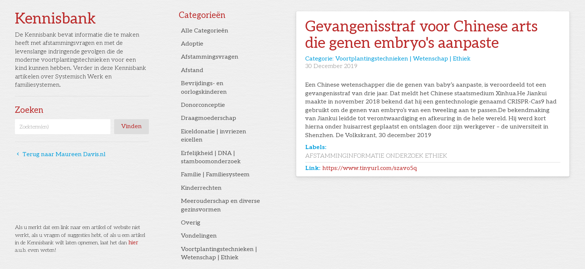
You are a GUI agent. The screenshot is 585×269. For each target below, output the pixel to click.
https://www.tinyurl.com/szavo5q (369, 168)
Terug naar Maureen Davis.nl (60, 154)
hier (133, 242)
